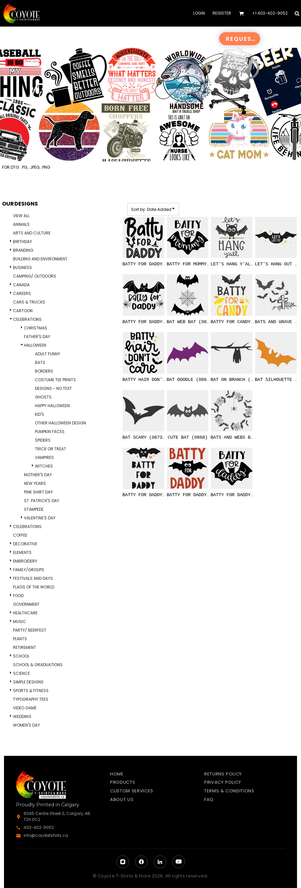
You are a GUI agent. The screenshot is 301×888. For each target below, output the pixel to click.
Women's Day (26, 725)
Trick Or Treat (50, 449)
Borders (44, 371)
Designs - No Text (53, 388)
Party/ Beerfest (29, 630)
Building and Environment (40, 259)
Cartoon (23, 310)
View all (21, 216)
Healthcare (25, 613)
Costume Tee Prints (55, 380)
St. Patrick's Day (41, 500)
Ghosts (43, 397)
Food (18, 595)
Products (122, 782)
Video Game (25, 708)
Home (117, 774)
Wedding (22, 716)
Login (199, 13)
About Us (121, 799)
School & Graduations (38, 664)
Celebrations (27, 319)
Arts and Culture (32, 233)
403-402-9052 (39, 827)
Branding (23, 250)
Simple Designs (28, 682)
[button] (241, 13)
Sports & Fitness (31, 690)
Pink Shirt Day (38, 492)
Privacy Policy (222, 782)
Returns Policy (223, 774)
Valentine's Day (40, 518)
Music (19, 621)
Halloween (35, 345)
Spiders (43, 440)
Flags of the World (33, 587)
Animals (21, 224)
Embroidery (25, 561)
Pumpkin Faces (50, 431)
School (21, 656)
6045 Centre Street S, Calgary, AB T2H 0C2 (57, 816)
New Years (35, 483)
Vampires (44, 457)
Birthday (22, 241)
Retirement (24, 647)
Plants (20, 639)
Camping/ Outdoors (34, 276)
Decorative (25, 544)
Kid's (39, 414)
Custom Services (131, 791)
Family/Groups (28, 570)
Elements (22, 552)
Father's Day (37, 336)
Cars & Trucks (29, 302)
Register (222, 13)
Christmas (35, 328)
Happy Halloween (52, 405)
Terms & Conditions (229, 791)
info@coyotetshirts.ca (46, 835)
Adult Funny (47, 354)
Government (26, 604)
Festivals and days (33, 578)
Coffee (20, 535)
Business (22, 267)
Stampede (34, 509)
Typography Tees (30, 699)
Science (21, 673)
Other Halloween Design (60, 423)
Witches (44, 466)
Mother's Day (38, 475)
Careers (22, 293)
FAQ (209, 799)
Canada (21, 285)
